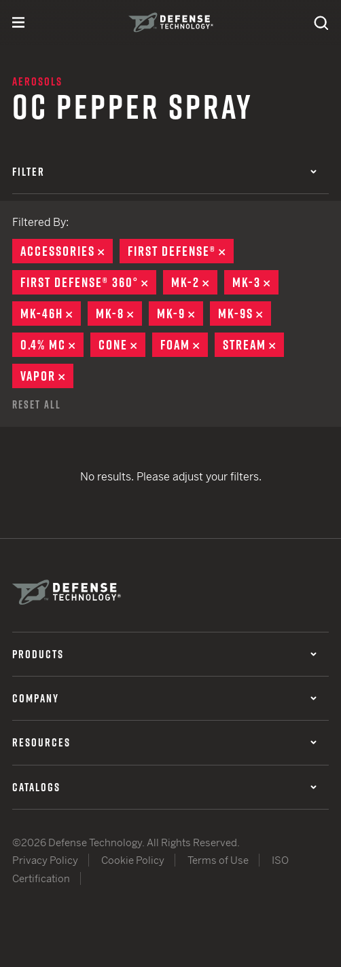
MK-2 (194, 282)
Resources (164, 742)
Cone (121, 344)
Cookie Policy (132, 860)
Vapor (46, 375)
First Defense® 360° (88, 282)
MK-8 (119, 313)
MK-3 (255, 282)
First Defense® (181, 251)
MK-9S (244, 313)
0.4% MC (52, 344)
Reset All (36, 404)
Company (164, 698)
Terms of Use (218, 860)
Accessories (66, 251)
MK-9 (180, 313)
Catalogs (164, 787)
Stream (253, 344)
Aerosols (37, 81)
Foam (184, 344)
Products (164, 654)
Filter (164, 172)
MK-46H (50, 313)
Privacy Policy (45, 860)
